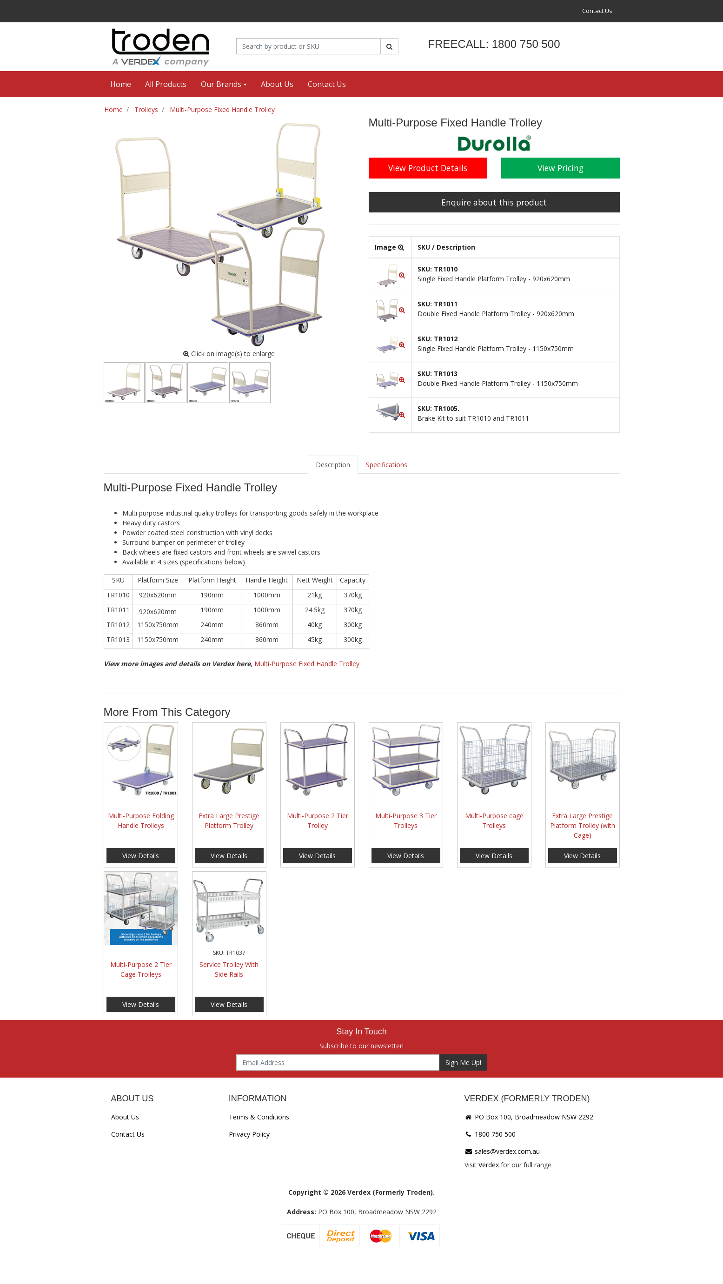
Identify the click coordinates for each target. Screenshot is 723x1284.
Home (120, 84)
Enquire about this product (494, 202)
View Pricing (560, 167)
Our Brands (221, 84)
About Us (277, 84)
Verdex (488, 1164)
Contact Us (597, 11)
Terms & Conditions (259, 1116)
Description (333, 464)
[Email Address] (337, 1062)
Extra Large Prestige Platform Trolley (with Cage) (582, 825)
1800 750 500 (490, 1134)
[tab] (333, 465)
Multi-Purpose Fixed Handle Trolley (306, 663)
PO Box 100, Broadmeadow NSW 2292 (528, 1116)
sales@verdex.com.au (502, 1151)
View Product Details (427, 167)
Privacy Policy (249, 1134)
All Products (165, 84)
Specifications (386, 464)
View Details (140, 855)
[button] (390, 275)
